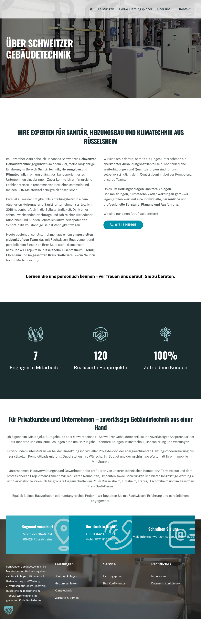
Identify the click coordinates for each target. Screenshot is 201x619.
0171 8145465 (123, 225)
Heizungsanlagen (66, 583)
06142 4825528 (104, 534)
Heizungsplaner (113, 576)
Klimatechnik (63, 590)
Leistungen (106, 9)
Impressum (158, 576)
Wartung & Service (67, 597)
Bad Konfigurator (114, 583)
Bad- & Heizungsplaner (135, 9)
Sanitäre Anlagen (66, 576)
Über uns (163, 9)
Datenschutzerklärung (165, 583)
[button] (8, 610)
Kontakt (184, 9)
